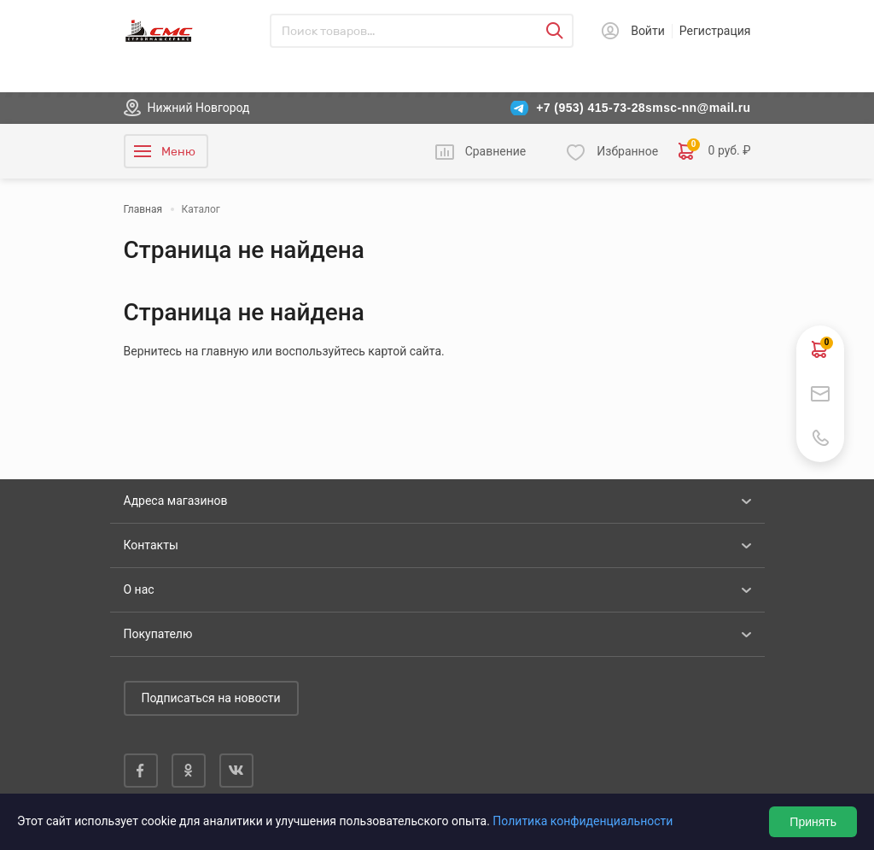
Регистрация (715, 31)
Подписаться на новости (211, 698)
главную (224, 351)
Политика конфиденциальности (582, 821)
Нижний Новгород (199, 107)
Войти (648, 31)
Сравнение (496, 151)
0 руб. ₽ (714, 151)
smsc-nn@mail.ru (697, 107)
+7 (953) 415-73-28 (590, 107)
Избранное (627, 151)
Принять (813, 822)
